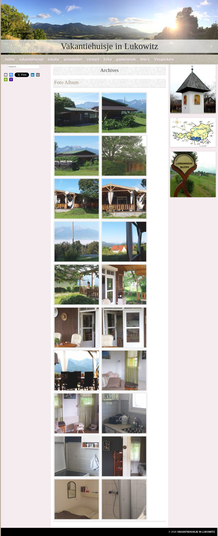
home (10, 59)
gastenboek (126, 59)
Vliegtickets (164, 59)
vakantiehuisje (31, 59)
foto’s (145, 59)
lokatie (53, 59)
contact (93, 59)
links (108, 59)
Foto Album (66, 82)
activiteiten (73, 59)
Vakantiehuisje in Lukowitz (109, 46)
